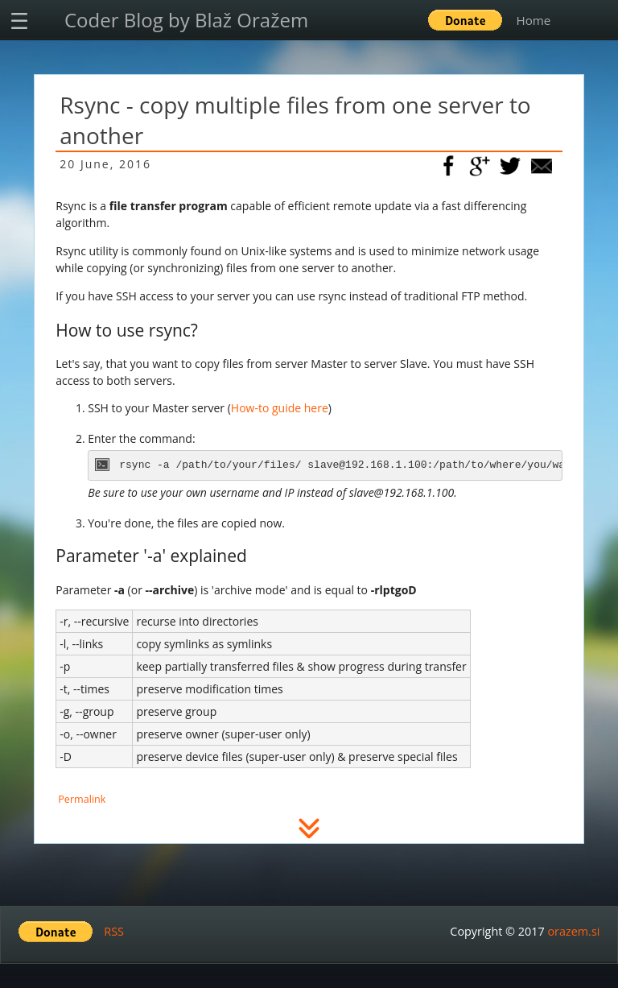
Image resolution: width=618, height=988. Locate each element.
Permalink (81, 799)
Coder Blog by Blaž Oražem (186, 19)
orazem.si (573, 931)
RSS (114, 931)
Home (533, 20)
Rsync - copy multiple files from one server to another (295, 120)
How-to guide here (279, 407)
